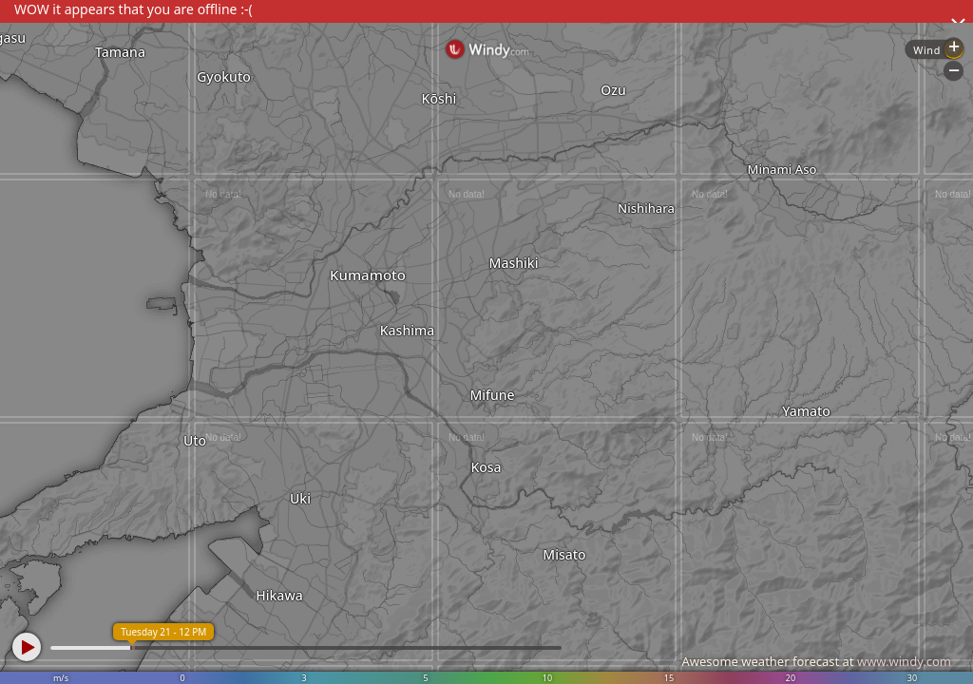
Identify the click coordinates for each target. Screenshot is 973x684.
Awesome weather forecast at (816, 661)
